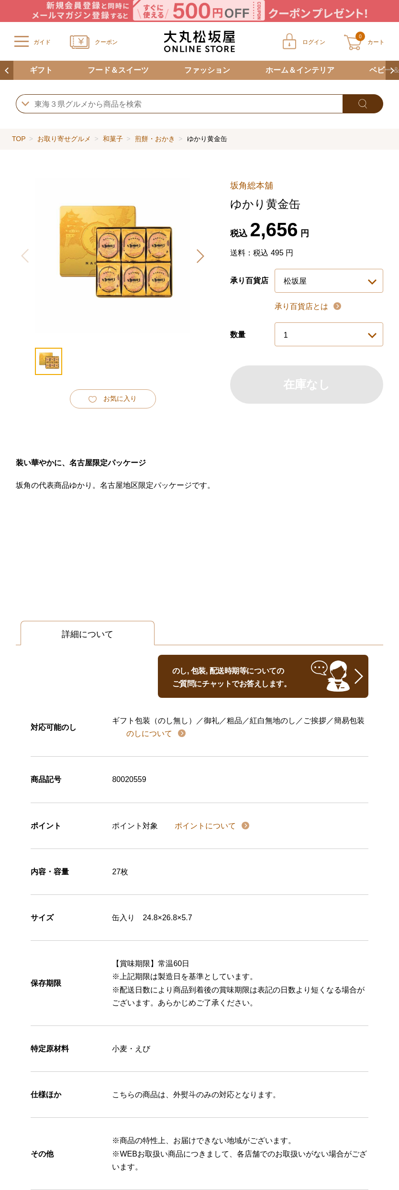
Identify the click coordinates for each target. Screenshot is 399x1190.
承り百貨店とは (302, 306)
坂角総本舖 (251, 185)
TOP (18, 139)
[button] (200, 255)
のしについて (150, 733)
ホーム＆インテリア (300, 70)
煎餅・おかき (155, 139)
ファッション (207, 70)
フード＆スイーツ (118, 70)
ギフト (41, 70)
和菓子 (113, 139)
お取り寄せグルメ (64, 139)
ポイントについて (206, 826)
